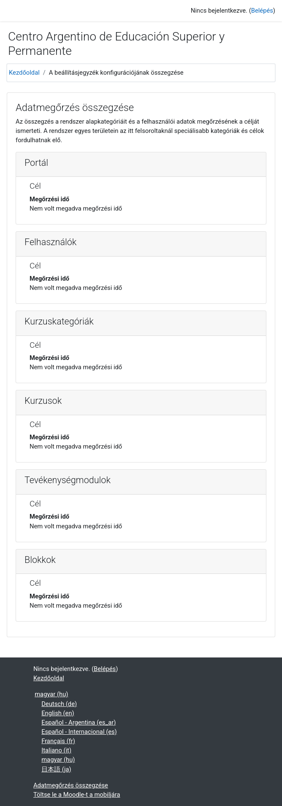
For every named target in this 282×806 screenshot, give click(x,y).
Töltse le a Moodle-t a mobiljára (76, 794)
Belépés (262, 10)
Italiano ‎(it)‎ (56, 750)
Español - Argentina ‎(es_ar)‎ (78, 722)
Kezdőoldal (24, 72)
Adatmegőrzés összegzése (70, 785)
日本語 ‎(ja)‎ (56, 769)
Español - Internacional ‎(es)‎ (79, 732)
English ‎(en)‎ (57, 713)
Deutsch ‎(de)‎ (59, 704)
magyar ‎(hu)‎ (51, 694)
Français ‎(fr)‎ (58, 741)
